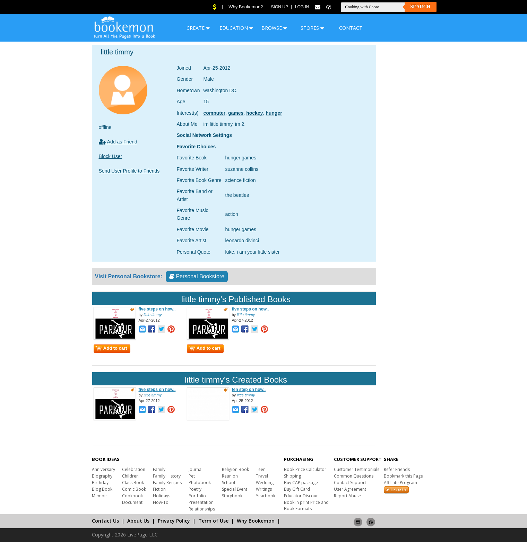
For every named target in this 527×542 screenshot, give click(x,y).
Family (159, 469)
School (228, 483)
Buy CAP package (301, 483)
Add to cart (111, 348)
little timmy (153, 315)
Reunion (230, 476)
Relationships (202, 509)
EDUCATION (236, 28)
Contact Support (350, 483)
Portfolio (197, 496)
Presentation (201, 502)
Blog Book (102, 489)
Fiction (159, 489)
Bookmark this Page (403, 476)
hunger (274, 113)
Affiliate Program (400, 483)
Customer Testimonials (356, 469)
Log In (302, 7)
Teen (261, 469)
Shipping (292, 476)
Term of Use (213, 520)
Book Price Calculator (305, 469)
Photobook (200, 483)
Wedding (265, 483)
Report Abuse (347, 496)
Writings (264, 489)
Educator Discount (302, 496)
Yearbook (265, 496)
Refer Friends (397, 469)
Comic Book (134, 489)
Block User (110, 156)
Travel (262, 476)
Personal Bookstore (196, 276)
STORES (312, 28)
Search (420, 6)
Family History (167, 476)
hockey (254, 113)
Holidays (161, 496)
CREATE (198, 28)
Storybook (232, 496)
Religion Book (235, 469)
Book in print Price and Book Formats (306, 505)
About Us (138, 520)
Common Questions (353, 476)
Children (130, 476)
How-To (161, 502)
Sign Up (279, 7)
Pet (192, 476)
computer (214, 113)
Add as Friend (118, 142)
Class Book (133, 483)
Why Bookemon (256, 520)
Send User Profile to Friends (129, 171)
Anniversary (103, 469)
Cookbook (132, 496)
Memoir (99, 496)
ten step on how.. (249, 389)
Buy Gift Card (297, 489)
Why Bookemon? (245, 6)
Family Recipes (167, 483)
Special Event (234, 489)
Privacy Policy (174, 520)
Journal (195, 469)
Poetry (195, 489)
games (235, 113)
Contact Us (105, 520)
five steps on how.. (157, 309)
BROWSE (274, 28)
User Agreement (350, 489)
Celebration (133, 469)
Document (132, 502)
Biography (102, 476)
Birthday (100, 483)
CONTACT (350, 28)
